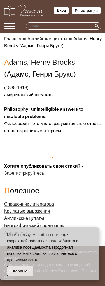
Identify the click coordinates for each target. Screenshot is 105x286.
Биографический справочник (34, 225)
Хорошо (20, 271)
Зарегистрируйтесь (24, 173)
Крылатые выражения (27, 211)
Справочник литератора (29, 204)
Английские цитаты (47, 38)
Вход (61, 10)
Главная (12, 38)
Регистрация (86, 10)
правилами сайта (22, 260)
